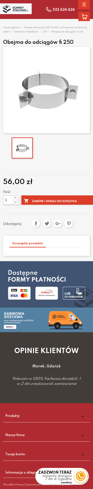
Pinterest (69, 223)
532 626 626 (64, 10)
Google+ (58, 223)
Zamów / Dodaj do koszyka (50, 201)
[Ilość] (8, 200)
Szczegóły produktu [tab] (27, 243)
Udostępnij (36, 223)
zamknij (66, 482)
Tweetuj (47, 223)
